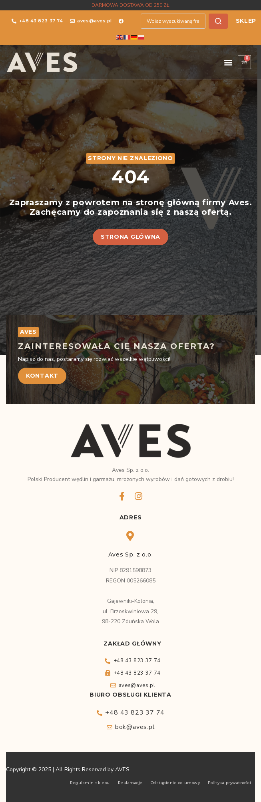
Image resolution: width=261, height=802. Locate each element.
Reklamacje (130, 782)
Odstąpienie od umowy (175, 782)
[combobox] (173, 21)
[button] (228, 62)
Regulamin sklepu (90, 782)
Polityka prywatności (229, 782)
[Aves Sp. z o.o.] (130, 536)
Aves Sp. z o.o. (130, 554)
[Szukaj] (218, 21)
